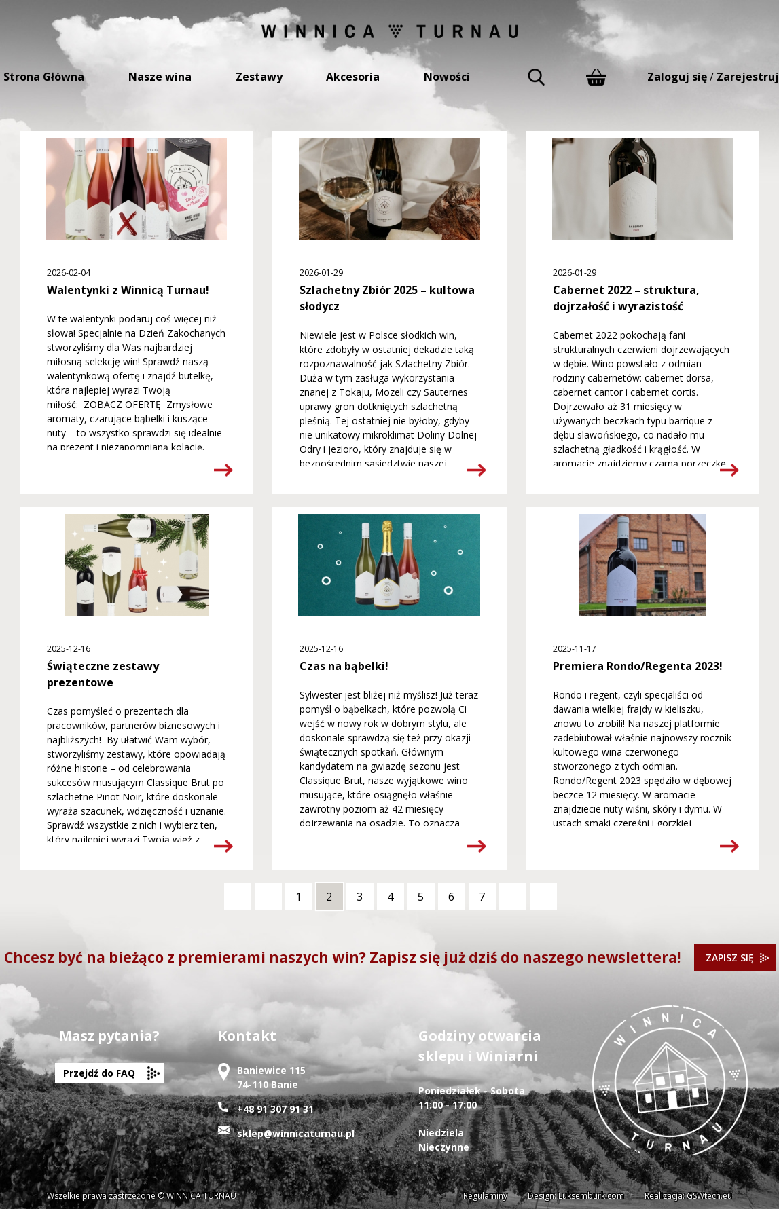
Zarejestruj (748, 76)
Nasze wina (160, 76)
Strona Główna (43, 76)
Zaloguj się (677, 76)
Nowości (447, 76)
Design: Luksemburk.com (576, 1196)
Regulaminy (485, 1196)
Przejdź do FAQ (99, 1072)
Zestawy (259, 76)
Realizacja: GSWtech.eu (688, 1196)
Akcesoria (353, 76)
